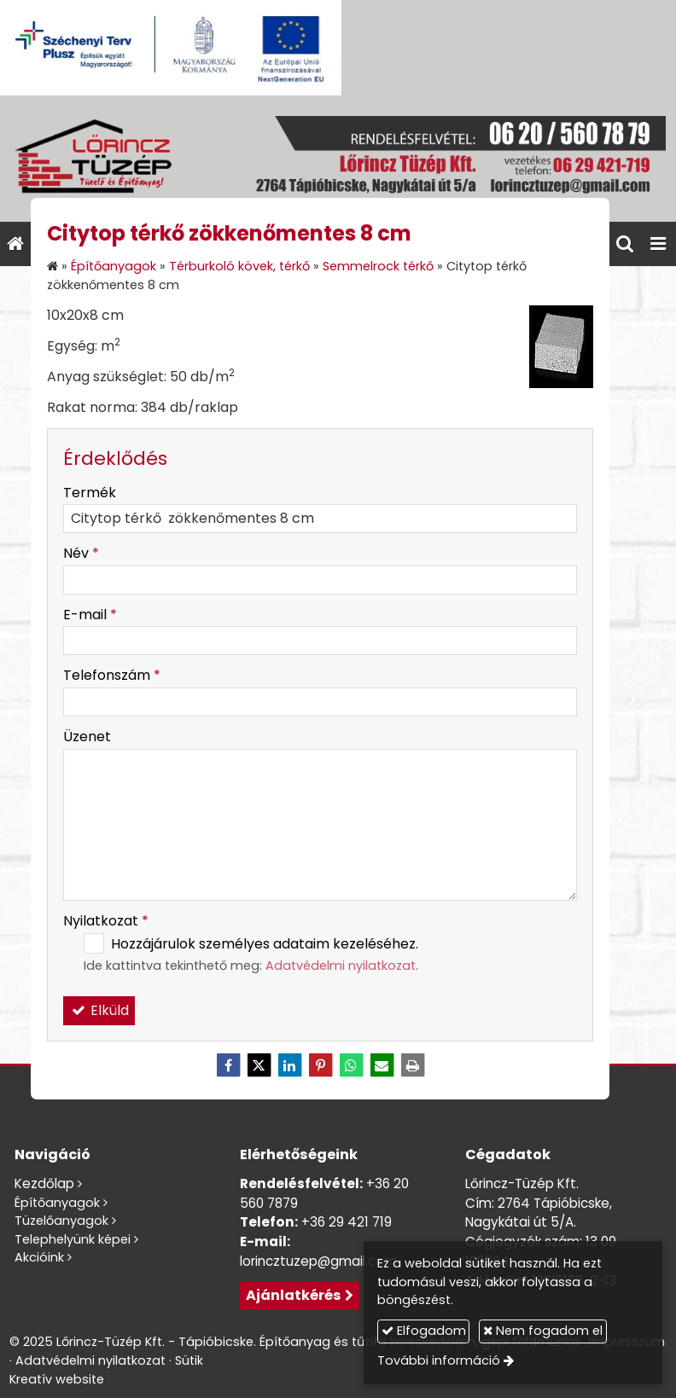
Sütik (189, 1360)
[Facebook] (228, 1065)
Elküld (99, 1010)
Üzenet (87, 736)
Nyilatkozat (106, 921)
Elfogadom (424, 1330)
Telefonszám (111, 675)
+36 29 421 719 (346, 1222)
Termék (89, 492)
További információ (438, 1360)
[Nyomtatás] (412, 1065)
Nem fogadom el (543, 1330)
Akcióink (39, 1257)
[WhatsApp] (350, 1065)
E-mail (90, 614)
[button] (658, 244)
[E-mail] (381, 1065)
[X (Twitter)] (258, 1065)
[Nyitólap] (338, 158)
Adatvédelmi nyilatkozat (340, 965)
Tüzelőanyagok (61, 1220)
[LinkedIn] (289, 1065)
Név (81, 553)
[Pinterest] (320, 1065)
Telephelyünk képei (73, 1239)
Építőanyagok (57, 1202)
